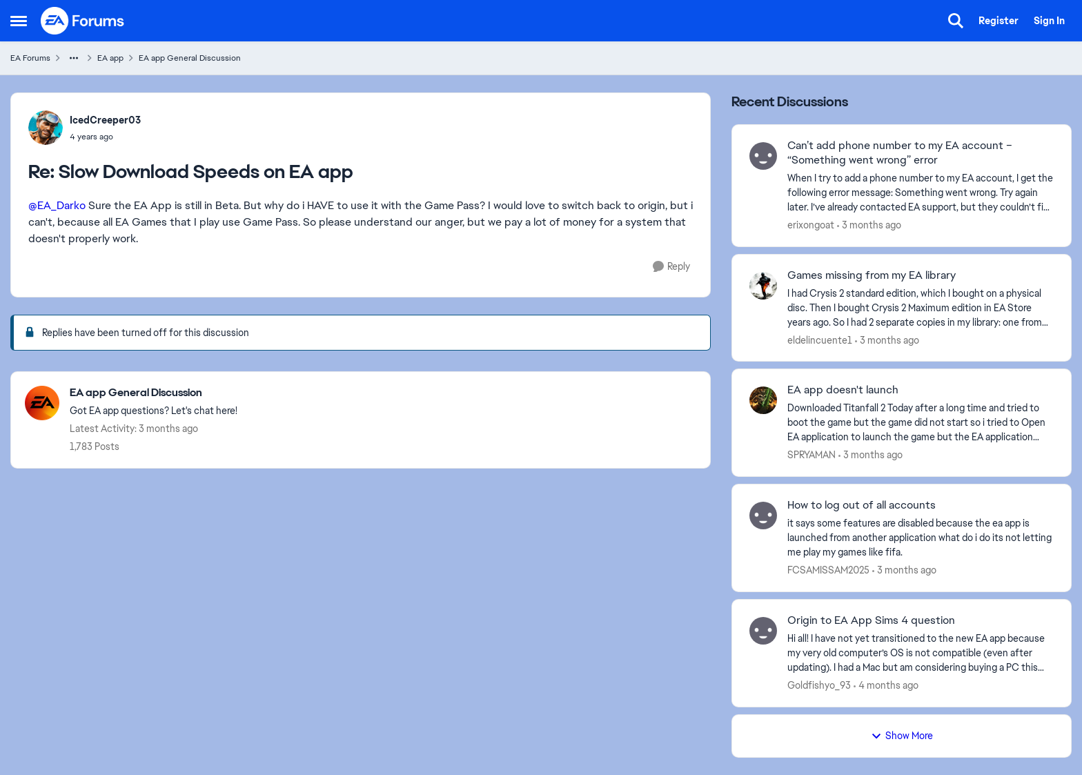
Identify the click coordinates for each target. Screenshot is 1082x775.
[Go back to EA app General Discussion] (153, 393)
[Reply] (671, 266)
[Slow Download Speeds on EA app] (105, 136)
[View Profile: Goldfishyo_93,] (763, 631)
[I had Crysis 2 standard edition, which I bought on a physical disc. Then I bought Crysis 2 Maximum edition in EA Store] (920, 307)
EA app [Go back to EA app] (110, 57)
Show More (902, 735)
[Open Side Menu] (18, 20)
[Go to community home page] (83, 21)
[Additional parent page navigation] (74, 58)
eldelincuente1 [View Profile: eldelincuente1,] (819, 339)
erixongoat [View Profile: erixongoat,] (810, 225)
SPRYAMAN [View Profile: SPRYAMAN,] (811, 455)
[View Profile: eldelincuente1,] (763, 286)
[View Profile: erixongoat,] (763, 156)
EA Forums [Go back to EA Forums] (30, 57)
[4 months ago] (886, 685)
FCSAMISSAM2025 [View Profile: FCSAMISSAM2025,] (828, 570)
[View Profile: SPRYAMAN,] (763, 400)
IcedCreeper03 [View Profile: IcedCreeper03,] (105, 120)
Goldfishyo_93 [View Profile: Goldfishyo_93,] (819, 685)
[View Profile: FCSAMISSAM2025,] (763, 515)
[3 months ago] (869, 225)
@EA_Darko (57, 205)
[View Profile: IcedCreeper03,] (45, 127)
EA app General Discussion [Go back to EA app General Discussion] (190, 57)
